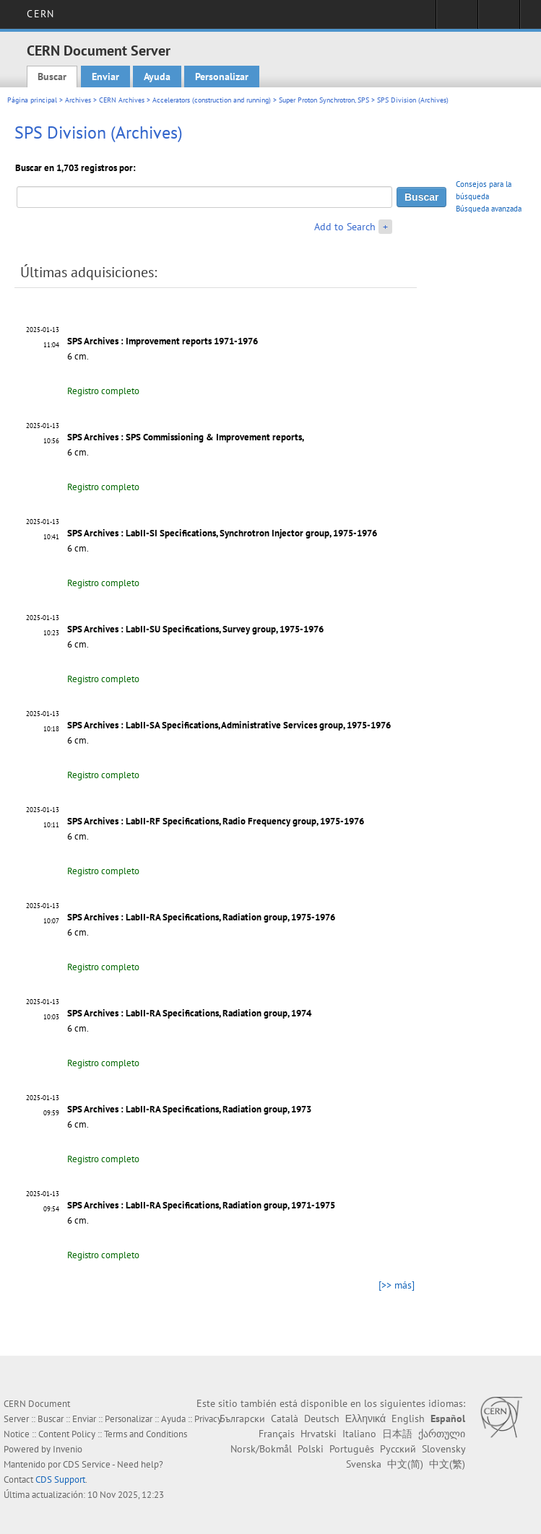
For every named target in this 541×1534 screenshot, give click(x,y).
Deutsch (321, 1418)
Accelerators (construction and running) (211, 100)
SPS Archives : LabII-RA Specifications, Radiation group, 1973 (189, 1109)
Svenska (363, 1463)
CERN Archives (121, 100)
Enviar (105, 76)
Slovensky (443, 1448)
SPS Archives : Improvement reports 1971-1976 (162, 341)
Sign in (456, 19)
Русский (398, 1448)
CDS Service (87, 1464)
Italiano (359, 1433)
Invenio (67, 1449)
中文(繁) (447, 1463)
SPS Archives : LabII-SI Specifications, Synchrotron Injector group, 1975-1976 (222, 533)
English (408, 1418)
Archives (78, 100)
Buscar (52, 76)
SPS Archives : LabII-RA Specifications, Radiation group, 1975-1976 (201, 917)
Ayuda (157, 76)
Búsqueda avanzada (488, 209)
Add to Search (345, 226)
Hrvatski (318, 1433)
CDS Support (60, 1479)
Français (277, 1433)
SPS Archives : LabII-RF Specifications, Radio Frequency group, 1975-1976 (215, 821)
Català (284, 1418)
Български (242, 1418)
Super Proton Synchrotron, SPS (324, 100)
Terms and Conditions (145, 1434)
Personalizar (221, 76)
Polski (311, 1448)
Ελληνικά (365, 1418)
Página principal (32, 100)
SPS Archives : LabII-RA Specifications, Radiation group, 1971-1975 (201, 1205)
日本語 (397, 1433)
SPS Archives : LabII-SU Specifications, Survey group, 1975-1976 (195, 629)
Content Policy (66, 1434)
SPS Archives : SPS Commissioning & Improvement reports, (185, 437)
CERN (40, 13)
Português (351, 1448)
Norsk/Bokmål (261, 1448)
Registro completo (103, 391)
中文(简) (405, 1463)
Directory (498, 19)
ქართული (441, 1433)
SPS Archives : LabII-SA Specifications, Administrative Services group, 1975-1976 (229, 725)
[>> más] (396, 1284)
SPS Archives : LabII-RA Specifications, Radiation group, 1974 (189, 1013)
